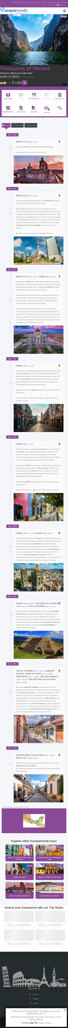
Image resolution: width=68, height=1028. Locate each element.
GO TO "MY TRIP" (30, 2)
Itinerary (6, 125)
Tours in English (49, 5)
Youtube (34, 1005)
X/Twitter (34, 1001)
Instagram (34, 996)
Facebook (34, 992)
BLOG (39, 2)
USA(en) (62, 5)
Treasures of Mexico (25, 68)
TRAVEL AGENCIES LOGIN (58, 2)
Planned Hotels (17, 125)
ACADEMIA (45, 2)
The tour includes (31, 125)
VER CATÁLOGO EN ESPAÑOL (14, 2)
